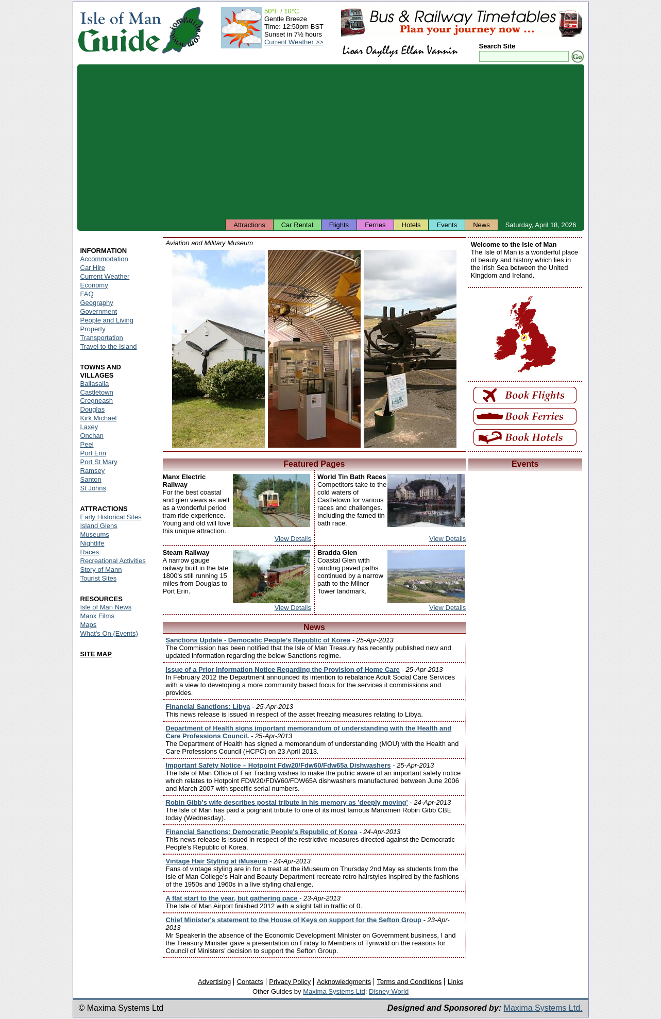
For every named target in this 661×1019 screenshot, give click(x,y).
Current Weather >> (294, 42)
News (481, 225)
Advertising (214, 982)
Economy (94, 285)
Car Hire (92, 267)
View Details (293, 538)
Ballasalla (94, 383)
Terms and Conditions (409, 982)
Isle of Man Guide (119, 30)
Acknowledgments (344, 982)
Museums (94, 534)
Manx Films (97, 616)
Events (446, 225)
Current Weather (105, 276)
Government (98, 311)
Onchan (92, 435)
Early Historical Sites (111, 517)
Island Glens (98, 526)
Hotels (411, 225)
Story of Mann (101, 569)
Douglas (92, 409)
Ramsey (92, 470)
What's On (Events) (109, 633)
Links (455, 982)
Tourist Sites (98, 578)
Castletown (96, 392)
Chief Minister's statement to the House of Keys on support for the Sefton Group (293, 920)
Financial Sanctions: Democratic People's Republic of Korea (262, 832)
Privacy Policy (290, 982)
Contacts (250, 982)
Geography (96, 303)
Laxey (89, 427)
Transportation (101, 338)
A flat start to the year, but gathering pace (233, 898)
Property (93, 329)
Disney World (389, 991)
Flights (339, 225)
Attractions (249, 225)
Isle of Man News (106, 607)
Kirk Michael (98, 418)
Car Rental (297, 225)
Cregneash (96, 400)
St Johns (93, 488)
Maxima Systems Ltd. (543, 1008)
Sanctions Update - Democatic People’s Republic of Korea (258, 640)
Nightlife (92, 543)
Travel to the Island (108, 346)
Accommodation (104, 259)
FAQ (87, 294)
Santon (90, 479)
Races (89, 552)
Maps (88, 625)
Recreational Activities (113, 561)
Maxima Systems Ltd (334, 991)
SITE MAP (96, 654)
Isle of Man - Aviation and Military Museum (218, 349)
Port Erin (93, 453)
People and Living (106, 320)
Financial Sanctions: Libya (208, 706)
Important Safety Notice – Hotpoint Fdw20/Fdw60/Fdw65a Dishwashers (278, 765)
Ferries (375, 225)
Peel (87, 444)
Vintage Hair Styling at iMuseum (217, 861)
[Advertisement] (330, 142)
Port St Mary (98, 462)
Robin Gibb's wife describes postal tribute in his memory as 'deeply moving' (287, 802)
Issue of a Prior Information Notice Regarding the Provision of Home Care (283, 669)
